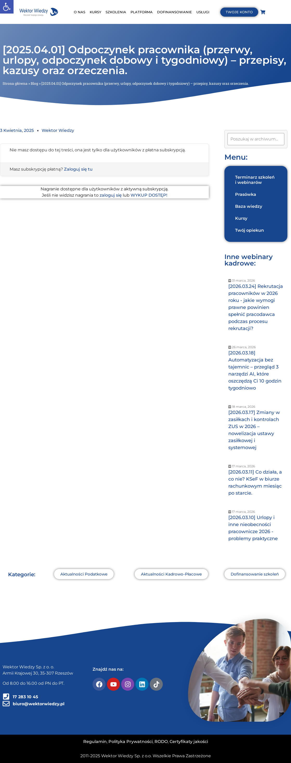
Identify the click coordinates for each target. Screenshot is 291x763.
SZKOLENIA (116, 12)
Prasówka (245, 194)
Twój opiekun (249, 230)
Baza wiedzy (248, 206)
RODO (161, 741)
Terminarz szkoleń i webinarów (255, 180)
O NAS (79, 12)
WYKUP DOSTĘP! (149, 195)
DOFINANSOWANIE (174, 12)
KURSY (95, 12)
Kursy (241, 218)
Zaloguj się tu (78, 169)
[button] (7, 7)
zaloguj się (111, 195)
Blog (34, 83)
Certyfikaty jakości (189, 741)
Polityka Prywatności (130, 741)
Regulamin (95, 741)
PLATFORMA (142, 12)
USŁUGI (202, 12)
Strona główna (15, 83)
